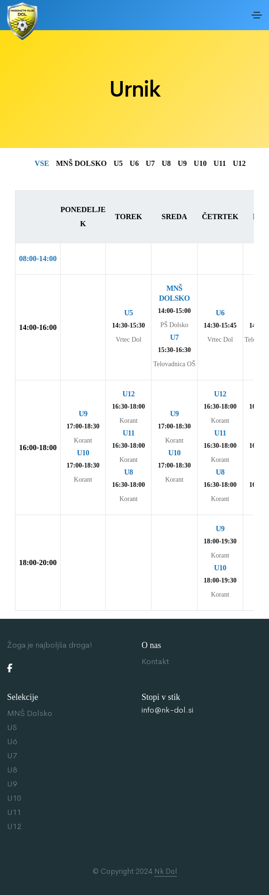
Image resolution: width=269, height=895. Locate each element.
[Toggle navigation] (257, 15)
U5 (12, 727)
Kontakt (155, 661)
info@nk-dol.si (167, 710)
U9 (12, 784)
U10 (14, 798)
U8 (12, 770)
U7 (12, 756)
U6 (12, 742)
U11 (14, 812)
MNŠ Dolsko (29, 713)
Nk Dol (165, 871)
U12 (14, 826)
